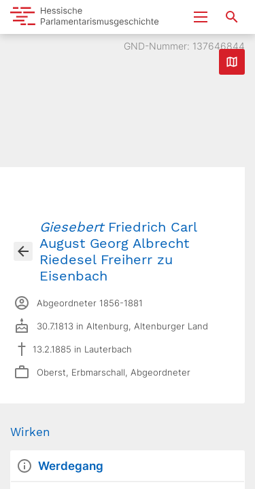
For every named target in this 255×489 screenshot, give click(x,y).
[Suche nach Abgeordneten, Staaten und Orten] (232, 17)
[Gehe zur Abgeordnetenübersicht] (23, 251)
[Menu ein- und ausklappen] (201, 17)
